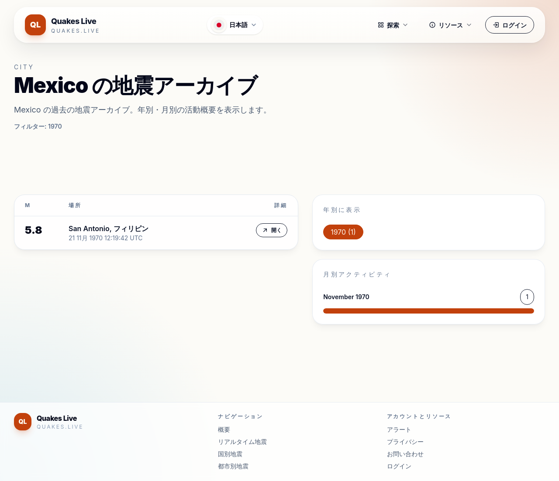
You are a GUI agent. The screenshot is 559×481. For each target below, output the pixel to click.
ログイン (510, 25)
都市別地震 (233, 466)
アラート (399, 429)
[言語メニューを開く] (235, 24)
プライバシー (405, 441)
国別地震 (230, 453)
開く (272, 230)
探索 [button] (393, 25)
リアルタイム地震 (242, 441)
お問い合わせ (405, 453)
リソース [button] (451, 25)
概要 (224, 429)
